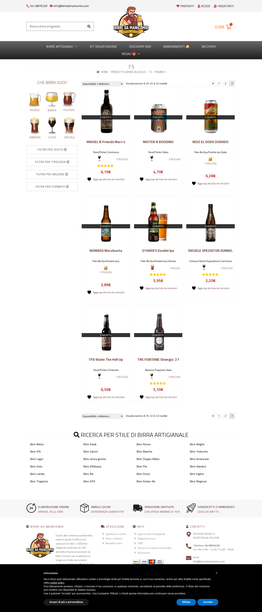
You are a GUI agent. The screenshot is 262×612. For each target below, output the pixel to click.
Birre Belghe (197, 444)
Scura (52, 137)
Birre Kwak (89, 444)
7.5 (150, 72)
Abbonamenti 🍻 (176, 46)
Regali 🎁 (131, 53)
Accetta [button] (208, 602)
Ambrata (35, 137)
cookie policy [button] (57, 582)
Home (104, 72)
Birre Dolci (36, 466)
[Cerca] (89, 26)
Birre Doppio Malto (148, 459)
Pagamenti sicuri (146, 538)
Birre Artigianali (62, 46)
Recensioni (144, 553)
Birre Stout (143, 474)
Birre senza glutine (94, 459)
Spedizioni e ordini (116, 534)
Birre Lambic (37, 474)
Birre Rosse (143, 444)
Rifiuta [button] (186, 602)
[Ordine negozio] (102, 83)
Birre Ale (88, 474)
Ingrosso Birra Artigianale (151, 534)
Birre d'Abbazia (92, 466)
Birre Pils (141, 466)
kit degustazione (103, 46)
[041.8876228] (27, 5)
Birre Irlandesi (198, 466)
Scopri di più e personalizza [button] (66, 602)
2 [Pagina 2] (225, 83)
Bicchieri (209, 46)
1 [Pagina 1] (219, 83)
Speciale (69, 137)
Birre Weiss (37, 444)
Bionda (34, 110)
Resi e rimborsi (114, 538)
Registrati (224, 6)
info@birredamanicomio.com (71, 6)
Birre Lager (36, 459)
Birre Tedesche (199, 451)
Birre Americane (199, 459)
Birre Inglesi (197, 474)
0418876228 (212, 545)
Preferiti (185, 6)
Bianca (52, 110)
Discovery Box (140, 46)
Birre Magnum (198, 481)
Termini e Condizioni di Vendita (154, 548)
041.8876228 (38, 6)
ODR (140, 543)
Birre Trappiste (39, 481)
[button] (52, 149)
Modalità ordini (114, 543)
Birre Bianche (144, 451)
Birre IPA (35, 451)
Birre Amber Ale (145, 481)
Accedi (204, 6)
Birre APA (89, 481)
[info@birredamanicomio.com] (51, 5)
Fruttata (69, 110)
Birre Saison (90, 451)
